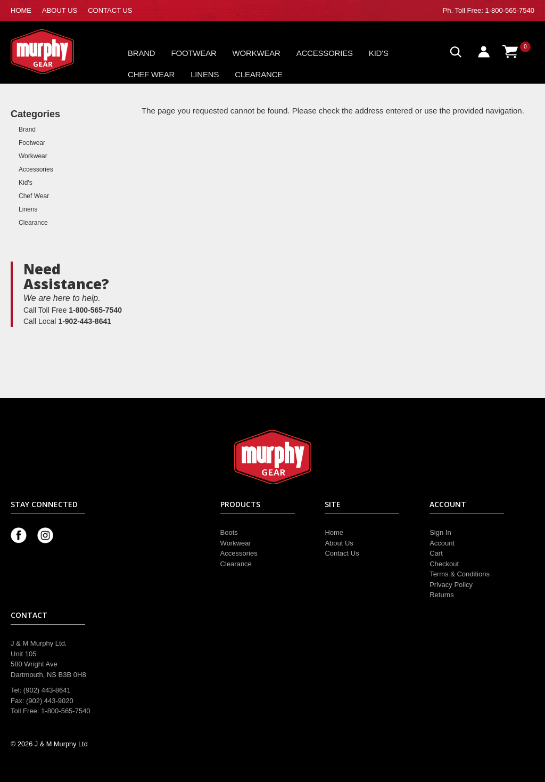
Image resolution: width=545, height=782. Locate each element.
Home (334, 532)
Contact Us (342, 553)
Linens (205, 74)
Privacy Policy (451, 585)
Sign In (440, 532)
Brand (141, 53)
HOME (21, 10)
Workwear (256, 53)
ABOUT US (59, 10)
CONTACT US (110, 10)
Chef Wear (151, 74)
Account (442, 543)
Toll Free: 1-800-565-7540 (494, 10)
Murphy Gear (56, 51)
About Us (339, 543)
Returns (442, 595)
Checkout (444, 564)
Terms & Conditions (460, 574)
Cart (436, 553)
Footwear (194, 53)
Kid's (379, 53)
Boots (229, 532)
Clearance (259, 74)
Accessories (324, 53)
